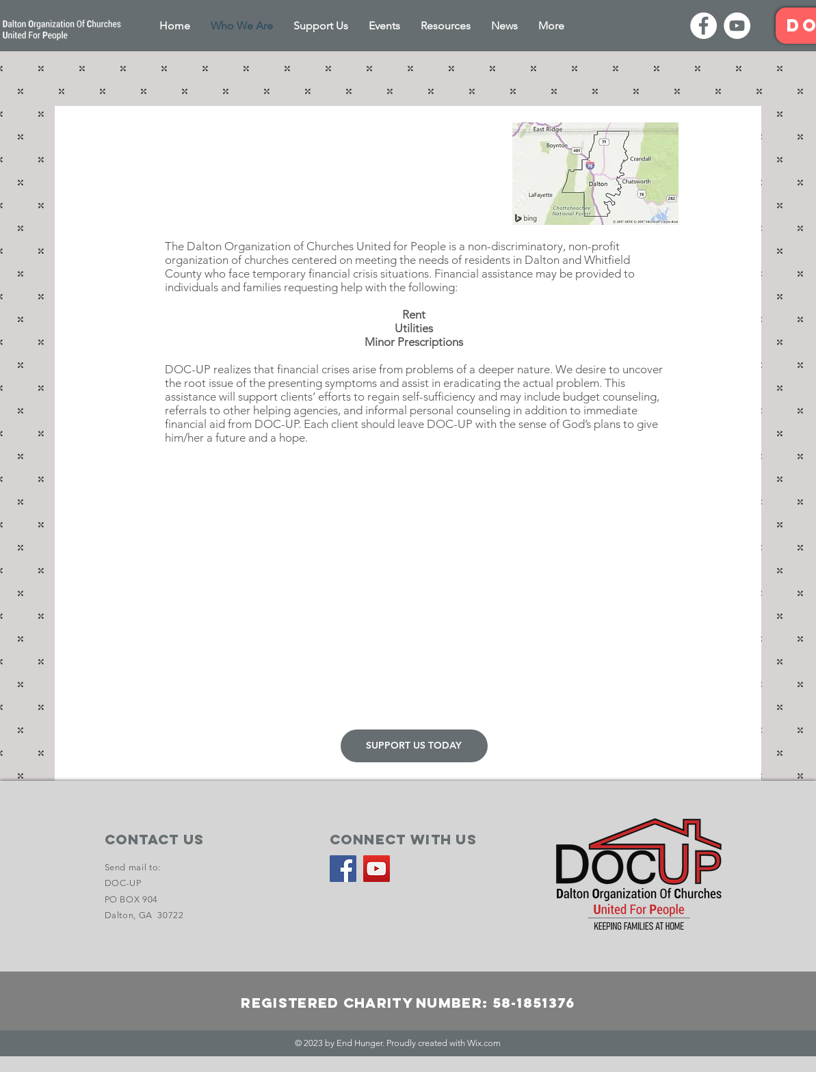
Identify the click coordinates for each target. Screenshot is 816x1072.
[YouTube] (737, 25)
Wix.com (484, 1043)
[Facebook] (703, 25)
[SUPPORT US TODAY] (414, 745)
